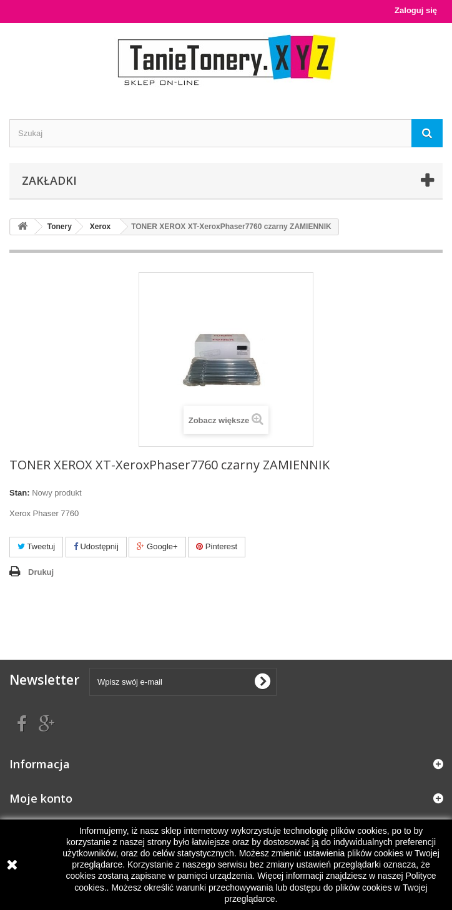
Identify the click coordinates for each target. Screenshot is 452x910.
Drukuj (41, 572)
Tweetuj (36, 546)
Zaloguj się (416, 10)
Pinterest (216, 546)
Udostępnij (96, 546)
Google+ (157, 546)
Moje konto (40, 798)
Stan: (19, 492)
